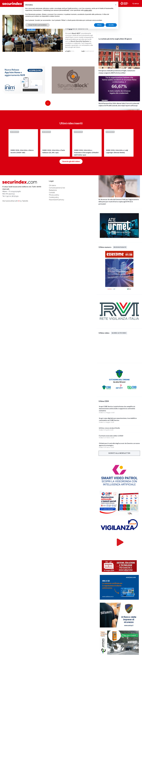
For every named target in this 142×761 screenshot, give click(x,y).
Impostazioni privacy (56, 200)
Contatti (52, 192)
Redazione (53, 190)
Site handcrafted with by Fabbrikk (15, 201)
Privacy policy (54, 195)
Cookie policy (54, 197)
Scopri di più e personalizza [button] (37, 25)
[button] (115, 4)
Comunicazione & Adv (57, 188)
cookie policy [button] (88, 10)
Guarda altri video (119, 333)
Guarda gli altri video (71, 161)
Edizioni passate (120, 247)
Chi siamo (52, 185)
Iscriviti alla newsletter (119, 453)
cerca (136, 3)
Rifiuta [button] (99, 25)
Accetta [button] (111, 25)
